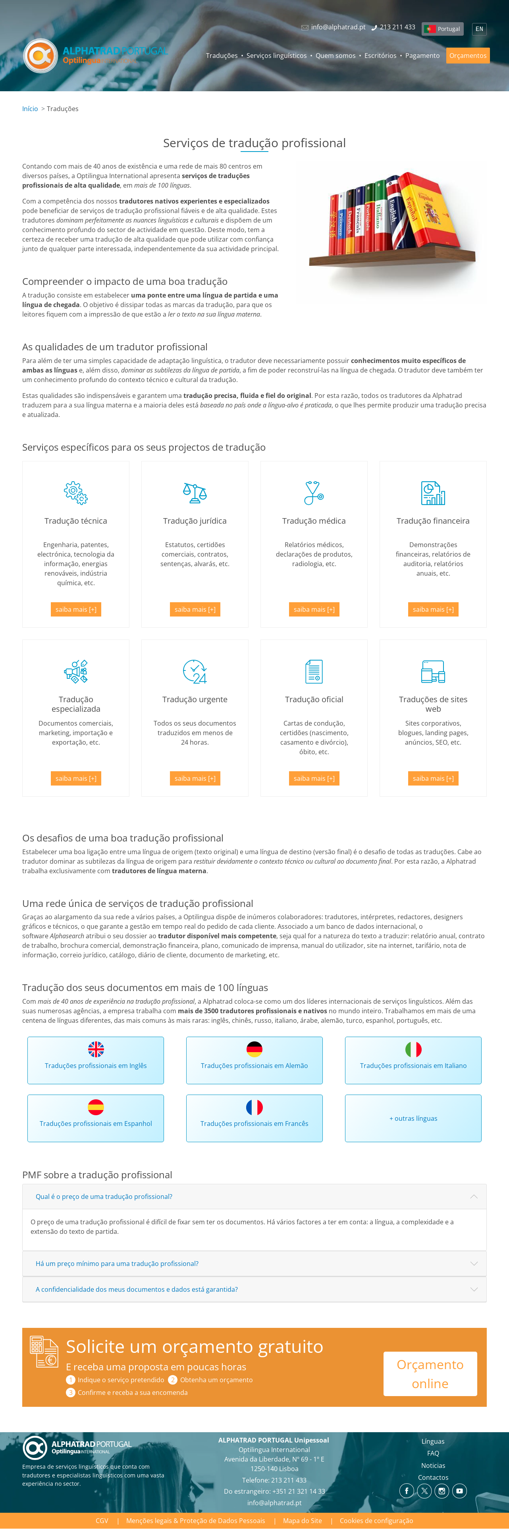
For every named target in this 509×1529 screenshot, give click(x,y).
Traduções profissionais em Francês (254, 1123)
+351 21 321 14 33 (298, 1491)
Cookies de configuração (376, 1520)
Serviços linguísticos (277, 55)
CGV (102, 1520)
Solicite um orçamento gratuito (195, 1346)
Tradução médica (314, 520)
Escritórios (380, 55)
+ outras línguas (413, 1118)
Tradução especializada (76, 704)
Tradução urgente (195, 699)
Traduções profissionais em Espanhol (96, 1123)
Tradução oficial (314, 699)
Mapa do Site (302, 1520)
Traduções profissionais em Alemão (254, 1065)
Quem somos (336, 55)
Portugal (449, 29)
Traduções (222, 55)
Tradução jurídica (195, 520)
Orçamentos (468, 55)
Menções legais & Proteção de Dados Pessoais (195, 1520)
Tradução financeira (433, 520)
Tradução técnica (75, 520)
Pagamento (422, 55)
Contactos (433, 1477)
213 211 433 (289, 1480)
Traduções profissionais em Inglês (96, 1065)
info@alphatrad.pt (274, 1502)
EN (479, 29)
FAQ (433, 1453)
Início (30, 108)
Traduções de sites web (433, 704)
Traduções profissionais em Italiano (413, 1065)
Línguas (433, 1441)
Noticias (433, 1465)
